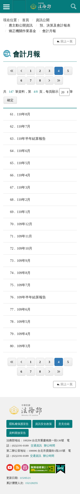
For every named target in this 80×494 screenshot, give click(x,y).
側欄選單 (6, 6)
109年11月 (17, 236)
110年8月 (16, 114)
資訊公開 (42, 20)
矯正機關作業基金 (22, 31)
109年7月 (17, 285)
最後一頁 (58, 80)
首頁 (25, 20)
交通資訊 (36, 445)
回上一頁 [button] (67, 41)
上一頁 (21, 71)
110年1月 (16, 211)
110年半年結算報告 (24, 138)
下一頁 (49, 80)
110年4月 (16, 175)
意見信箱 (64, 424)
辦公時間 (49, 445)
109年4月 (17, 333)
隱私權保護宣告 (19, 424)
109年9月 (17, 260)
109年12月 (17, 224)
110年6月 (16, 150)
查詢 (73, 6)
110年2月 (16, 199)
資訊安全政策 (43, 424)
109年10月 (17, 248)
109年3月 (17, 346)
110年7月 (16, 126)
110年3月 (16, 187)
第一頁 (12, 71)
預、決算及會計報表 (55, 25)
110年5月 (16, 163)
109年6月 (17, 309)
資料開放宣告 (17, 432)
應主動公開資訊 (21, 25)
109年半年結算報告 (24, 297)
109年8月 (17, 272)
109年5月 (17, 321)
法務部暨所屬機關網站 (19, 6)
